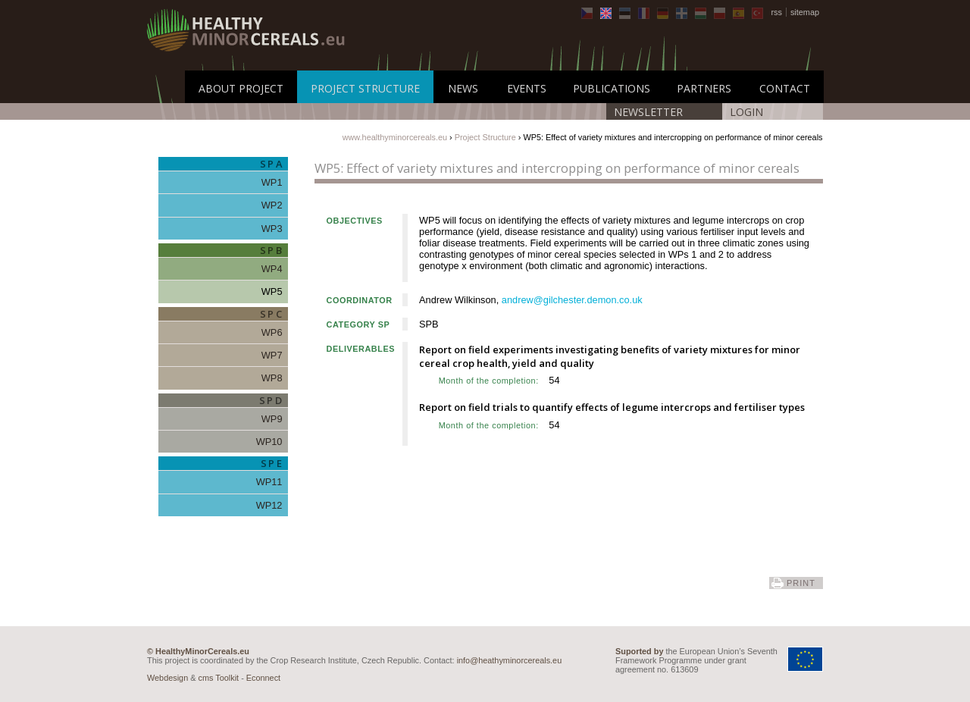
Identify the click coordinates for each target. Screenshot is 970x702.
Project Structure (365, 88)
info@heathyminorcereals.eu (509, 660)
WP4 (272, 268)
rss (776, 12)
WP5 (272, 291)
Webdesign (167, 677)
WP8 (272, 378)
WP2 (272, 205)
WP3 (272, 228)
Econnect (263, 677)
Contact (784, 88)
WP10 (269, 441)
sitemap (804, 12)
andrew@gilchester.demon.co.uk (572, 300)
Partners (704, 88)
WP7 (272, 355)
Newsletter (648, 112)
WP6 (272, 332)
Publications (611, 88)
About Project (241, 88)
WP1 (272, 182)
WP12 (269, 505)
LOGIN (746, 112)
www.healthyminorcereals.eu (395, 137)
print (801, 583)
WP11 (269, 481)
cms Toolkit (219, 677)
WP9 (272, 419)
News (463, 88)
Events (526, 88)
